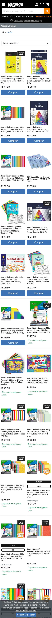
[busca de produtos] (23, 11)
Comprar (13, 92)
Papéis (9, 32)
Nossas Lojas (7, 16)
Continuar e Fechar (26, 614)
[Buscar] (47, 11)
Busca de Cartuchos (25, 16)
